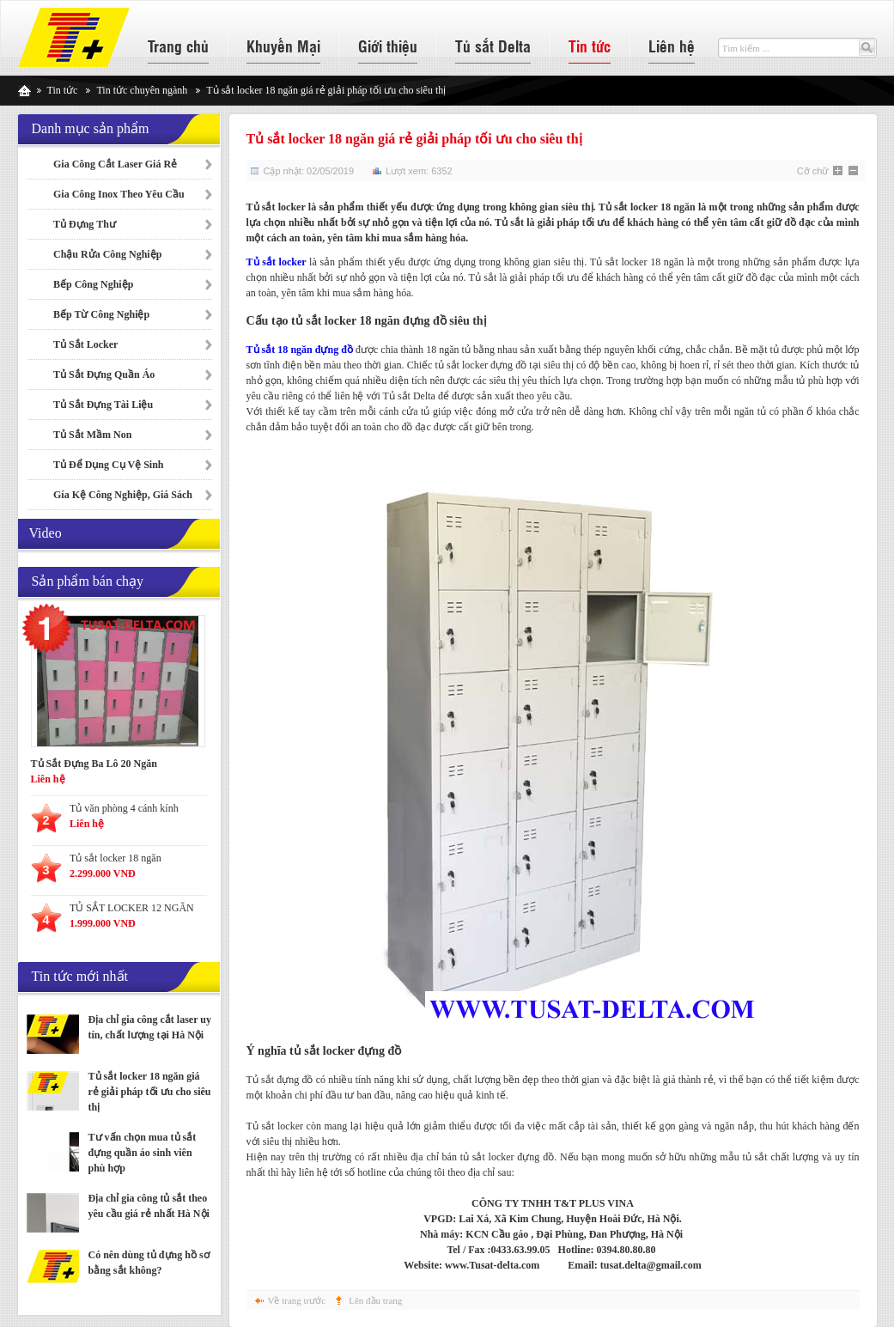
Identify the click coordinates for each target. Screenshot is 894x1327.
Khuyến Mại (283, 45)
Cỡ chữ (813, 171)
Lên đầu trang (375, 1300)
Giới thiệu (387, 45)
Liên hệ (671, 45)
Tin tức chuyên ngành (141, 90)
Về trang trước (297, 1300)
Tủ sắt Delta (493, 45)
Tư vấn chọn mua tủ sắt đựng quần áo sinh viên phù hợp (142, 1152)
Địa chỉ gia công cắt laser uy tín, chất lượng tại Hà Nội (149, 1027)
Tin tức (590, 45)
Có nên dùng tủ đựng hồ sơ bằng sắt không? (149, 1262)
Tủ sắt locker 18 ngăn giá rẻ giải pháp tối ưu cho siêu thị (149, 1091)
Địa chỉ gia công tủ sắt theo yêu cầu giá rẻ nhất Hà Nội (149, 1206)
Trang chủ (178, 45)
